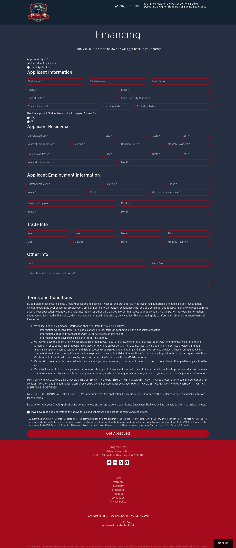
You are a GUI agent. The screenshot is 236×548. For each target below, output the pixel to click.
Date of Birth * (36, 98)
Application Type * (37, 59)
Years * (32, 192)
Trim (170, 233)
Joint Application (40, 67)
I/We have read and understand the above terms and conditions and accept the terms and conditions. (89, 412)
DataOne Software (79, 546)
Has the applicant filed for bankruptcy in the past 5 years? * (61, 113)
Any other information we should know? (52, 273)
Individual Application (43, 63)
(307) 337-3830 (127, 6)
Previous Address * (39, 154)
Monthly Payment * (179, 144)
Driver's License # (38, 106)
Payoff (124, 242)
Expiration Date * (147, 106)
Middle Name (97, 81)
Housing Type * (130, 144)
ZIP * (186, 136)
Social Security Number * (135, 98)
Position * (111, 184)
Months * (79, 144)
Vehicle (32, 263)
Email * (125, 90)
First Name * (35, 81)
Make (77, 233)
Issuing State (113, 106)
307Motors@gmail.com (118, 451)
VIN (30, 242)
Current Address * (38, 136)
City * (109, 136)
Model (124, 233)
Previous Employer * (39, 203)
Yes (33, 117)
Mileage (78, 242)
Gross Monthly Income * (166, 192)
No (32, 121)
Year (30, 233)
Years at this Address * (41, 144)
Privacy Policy (163, 425)
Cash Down (158, 263)
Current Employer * (39, 184)
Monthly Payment (178, 242)
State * (156, 136)
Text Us (223, 543)
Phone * (32, 90)
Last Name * (159, 81)
